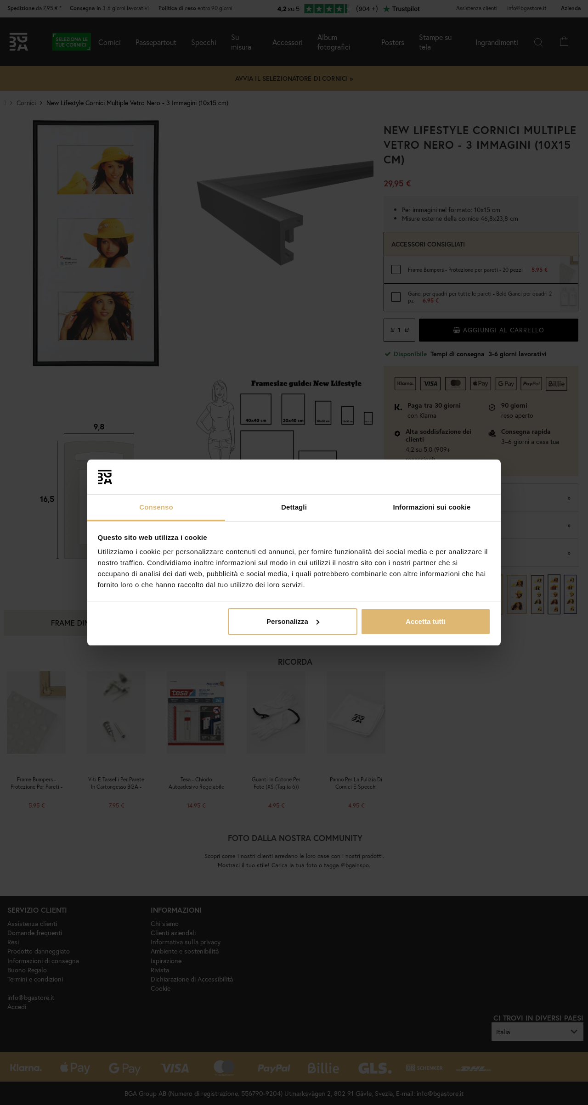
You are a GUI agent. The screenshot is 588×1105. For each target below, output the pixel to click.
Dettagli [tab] (294, 507)
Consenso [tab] (156, 507)
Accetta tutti (426, 621)
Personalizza (292, 621)
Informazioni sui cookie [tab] (432, 507)
